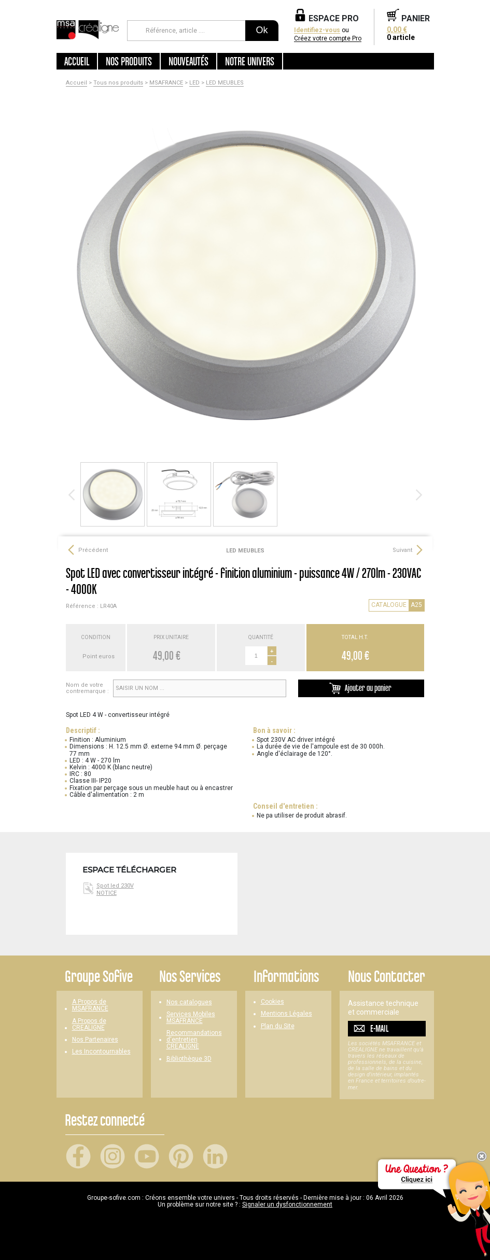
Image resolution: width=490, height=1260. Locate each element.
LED (194, 83)
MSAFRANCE (166, 83)
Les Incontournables (101, 1051)
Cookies (272, 1002)
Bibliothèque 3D (189, 1059)
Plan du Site (278, 1026)
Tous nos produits (118, 83)
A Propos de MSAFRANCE (90, 1005)
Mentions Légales (286, 1013)
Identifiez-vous (317, 30)
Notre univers (249, 61)
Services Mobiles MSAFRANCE (190, 1017)
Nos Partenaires (95, 1039)
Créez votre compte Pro (327, 38)
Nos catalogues (189, 1002)
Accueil (76, 61)
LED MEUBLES (225, 83)
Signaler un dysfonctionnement (287, 1204)
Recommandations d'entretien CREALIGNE (194, 1040)
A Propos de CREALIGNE (89, 1024)
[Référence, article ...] (186, 30)
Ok (262, 30)
